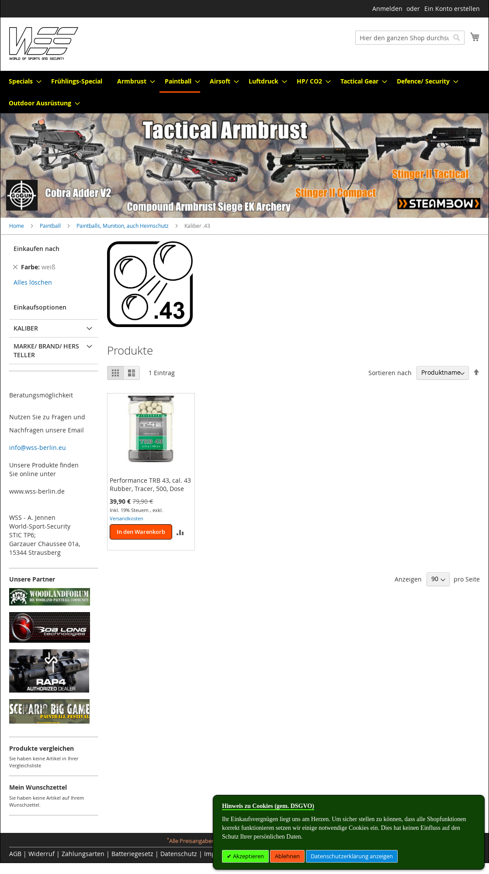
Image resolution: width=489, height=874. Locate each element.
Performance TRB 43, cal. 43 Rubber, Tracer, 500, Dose (150, 484)
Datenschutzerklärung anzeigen (352, 856)
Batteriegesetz (132, 854)
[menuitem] (22, 81)
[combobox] (410, 38)
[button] (179, 532)
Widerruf (41, 854)
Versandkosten (126, 518)
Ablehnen (287, 856)
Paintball (51, 225)
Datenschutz (178, 854)
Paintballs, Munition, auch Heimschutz (123, 225)
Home (17, 225)
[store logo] (43, 43)
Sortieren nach (390, 372)
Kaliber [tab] (26, 328)
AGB (15, 854)
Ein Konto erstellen (452, 8)
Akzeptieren (248, 856)
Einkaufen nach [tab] (36, 248)
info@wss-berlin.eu (37, 447)
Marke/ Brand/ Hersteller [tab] (46, 350)
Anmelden (387, 8)
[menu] (244, 92)
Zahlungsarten (83, 854)
